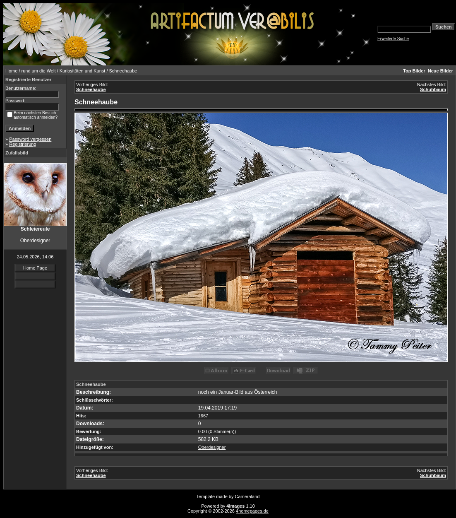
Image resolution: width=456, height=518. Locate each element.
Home (11, 70)
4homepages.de (252, 510)
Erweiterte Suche (393, 38)
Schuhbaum (433, 89)
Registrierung (22, 144)
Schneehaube (91, 89)
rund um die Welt (39, 70)
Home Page (35, 267)
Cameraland (247, 496)
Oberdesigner (212, 447)
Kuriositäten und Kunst (83, 70)
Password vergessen (30, 139)
